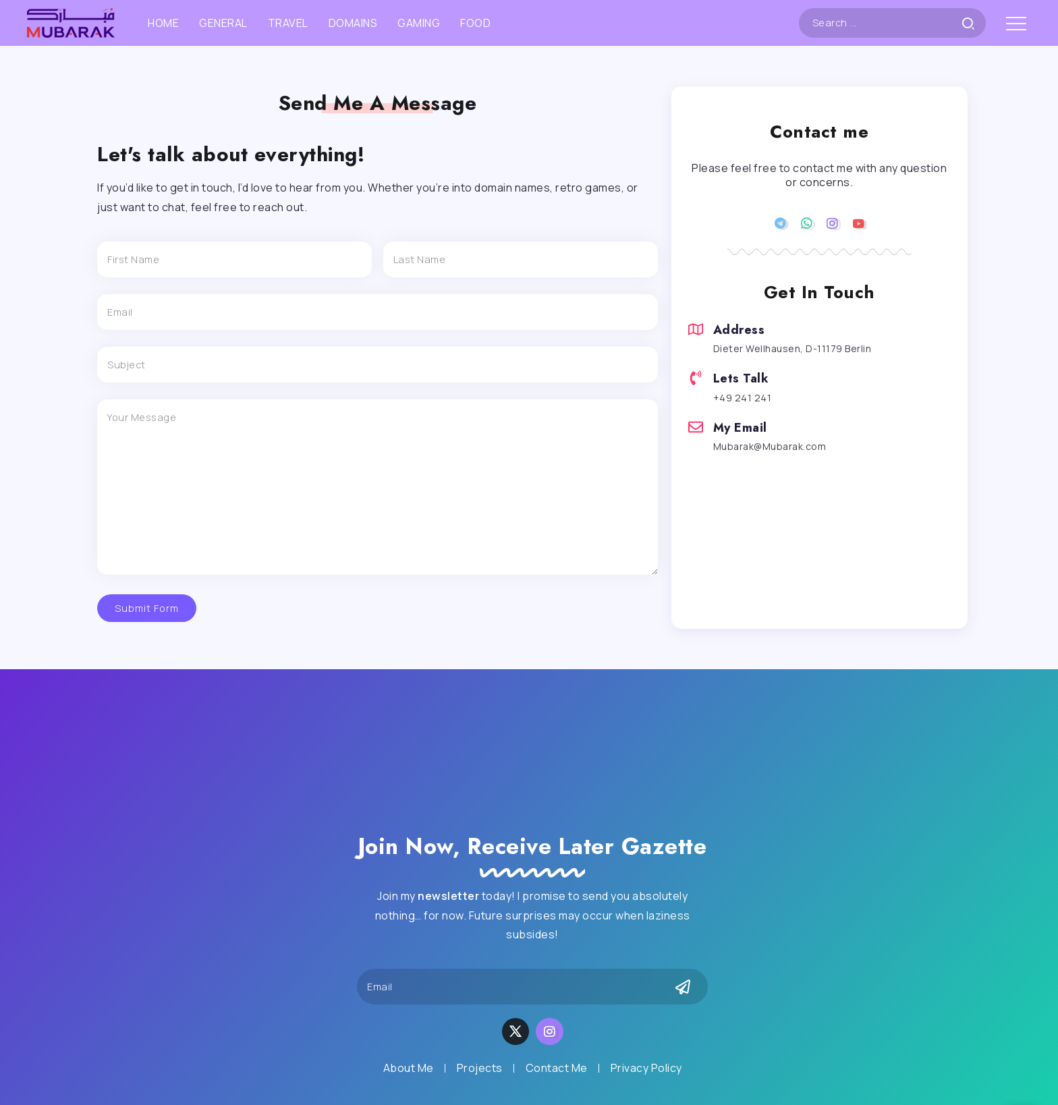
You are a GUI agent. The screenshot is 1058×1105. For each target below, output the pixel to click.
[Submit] (973, 23)
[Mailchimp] (683, 986)
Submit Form (147, 608)
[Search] (892, 22)
